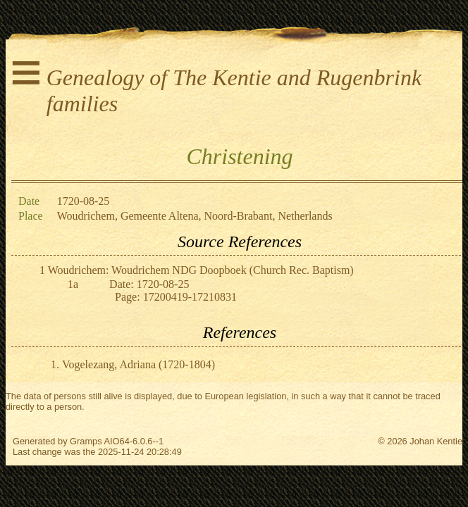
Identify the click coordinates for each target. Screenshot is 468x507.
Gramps (86, 441)
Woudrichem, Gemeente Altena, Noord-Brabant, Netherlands (195, 216)
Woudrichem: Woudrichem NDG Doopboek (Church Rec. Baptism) (201, 270)
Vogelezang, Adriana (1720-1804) (138, 364)
